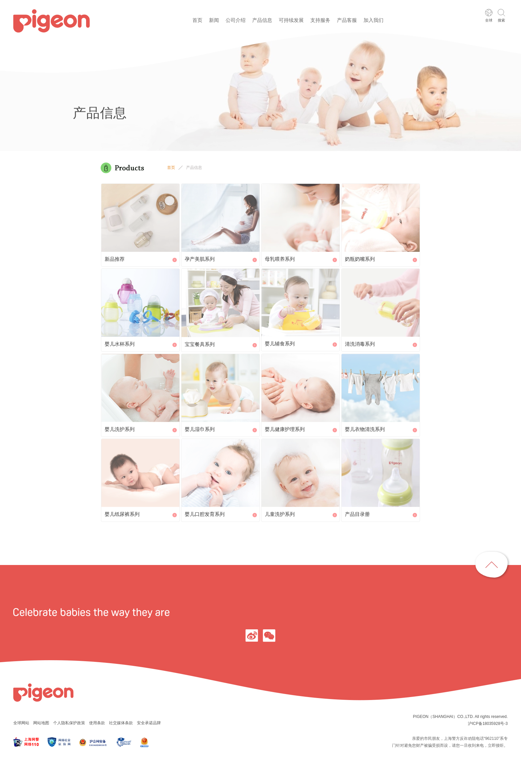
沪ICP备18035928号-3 (488, 723)
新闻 (214, 20)
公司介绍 (236, 20)
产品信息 (262, 20)
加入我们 (373, 20)
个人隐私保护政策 (69, 723)
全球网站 (21, 723)
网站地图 (41, 723)
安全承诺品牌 (149, 723)
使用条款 (97, 723)
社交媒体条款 (121, 723)
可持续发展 (291, 20)
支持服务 (320, 20)
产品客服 (347, 20)
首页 (197, 20)
